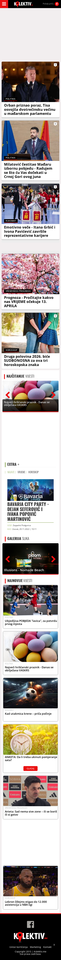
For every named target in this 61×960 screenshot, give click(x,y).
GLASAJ (30, 768)
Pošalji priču (48, 3)
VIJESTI (20, 376)
